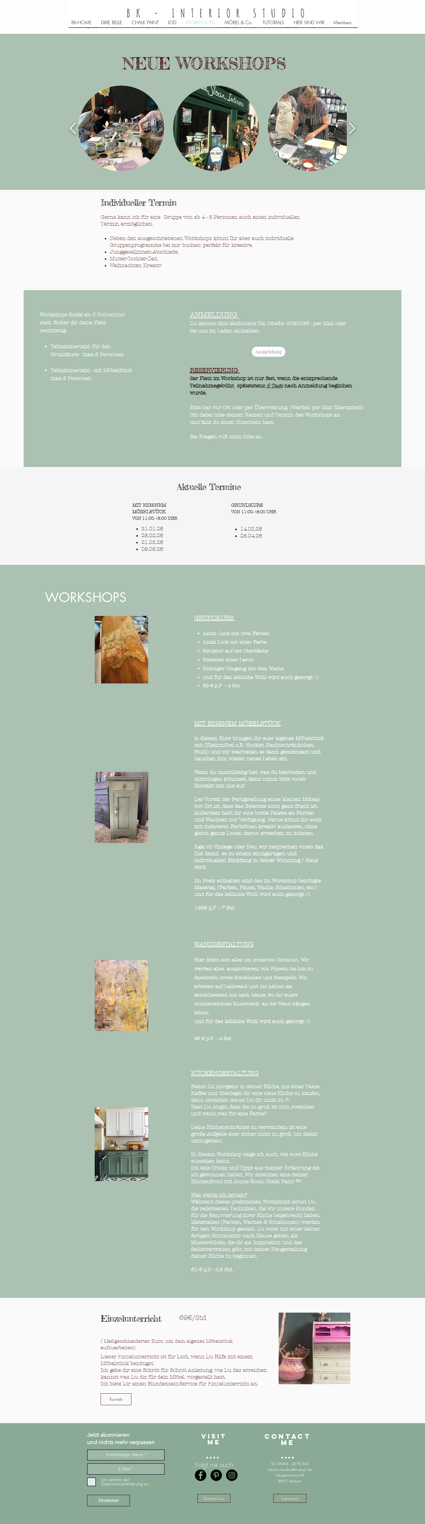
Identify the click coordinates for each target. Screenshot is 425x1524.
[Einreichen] (108, 1500)
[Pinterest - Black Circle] (216, 1475)
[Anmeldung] (268, 352)
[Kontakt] (116, 1399)
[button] (121, 128)
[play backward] (73, 128)
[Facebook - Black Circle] (200, 1475)
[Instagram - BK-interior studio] (232, 1475)
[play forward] (352, 128)
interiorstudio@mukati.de (290, 1469)
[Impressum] (289, 1498)
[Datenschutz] (214, 1498)
